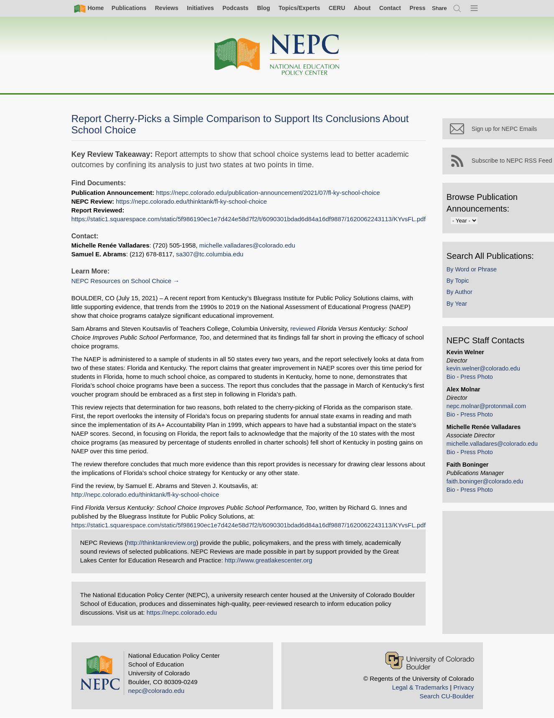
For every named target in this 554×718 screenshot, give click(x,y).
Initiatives (200, 8)
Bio (451, 376)
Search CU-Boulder (446, 696)
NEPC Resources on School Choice (121, 280)
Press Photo (476, 376)
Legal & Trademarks (420, 687)
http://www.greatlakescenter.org (268, 560)
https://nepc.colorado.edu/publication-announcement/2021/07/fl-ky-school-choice (268, 192)
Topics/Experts (299, 8)
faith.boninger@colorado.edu (485, 481)
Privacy (463, 687)
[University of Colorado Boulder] (429, 660)
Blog (263, 8)
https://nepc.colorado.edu (181, 612)
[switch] (439, 8)
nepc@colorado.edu (156, 690)
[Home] (277, 55)
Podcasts (235, 8)
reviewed (302, 328)
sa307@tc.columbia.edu (209, 254)
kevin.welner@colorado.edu (483, 368)
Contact (390, 8)
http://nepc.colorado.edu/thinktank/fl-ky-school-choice (145, 494)
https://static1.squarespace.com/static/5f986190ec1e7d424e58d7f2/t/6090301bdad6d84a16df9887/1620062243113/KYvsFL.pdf (248, 218)
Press (417, 8)
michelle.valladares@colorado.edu (247, 245)
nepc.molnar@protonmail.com (486, 406)
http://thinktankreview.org (161, 542)
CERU (337, 8)
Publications (129, 8)
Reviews (166, 8)
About (362, 8)
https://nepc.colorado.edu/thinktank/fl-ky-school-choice (191, 201)
